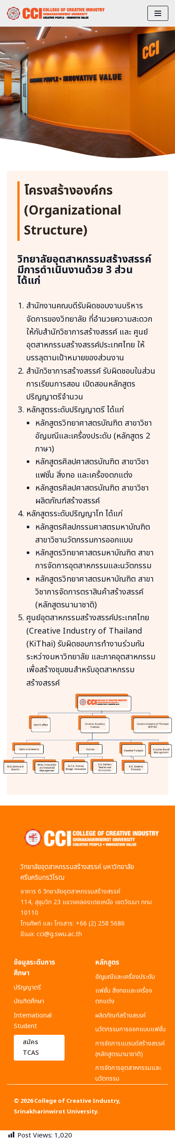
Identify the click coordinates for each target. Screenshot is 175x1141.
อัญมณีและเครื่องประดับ (125, 976)
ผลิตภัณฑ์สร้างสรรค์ (120, 1015)
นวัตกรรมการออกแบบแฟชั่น (130, 1029)
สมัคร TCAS (31, 1047)
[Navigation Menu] (157, 13)
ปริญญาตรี (27, 987)
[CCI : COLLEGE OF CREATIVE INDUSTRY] (56, 13)
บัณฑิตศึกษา (29, 1001)
